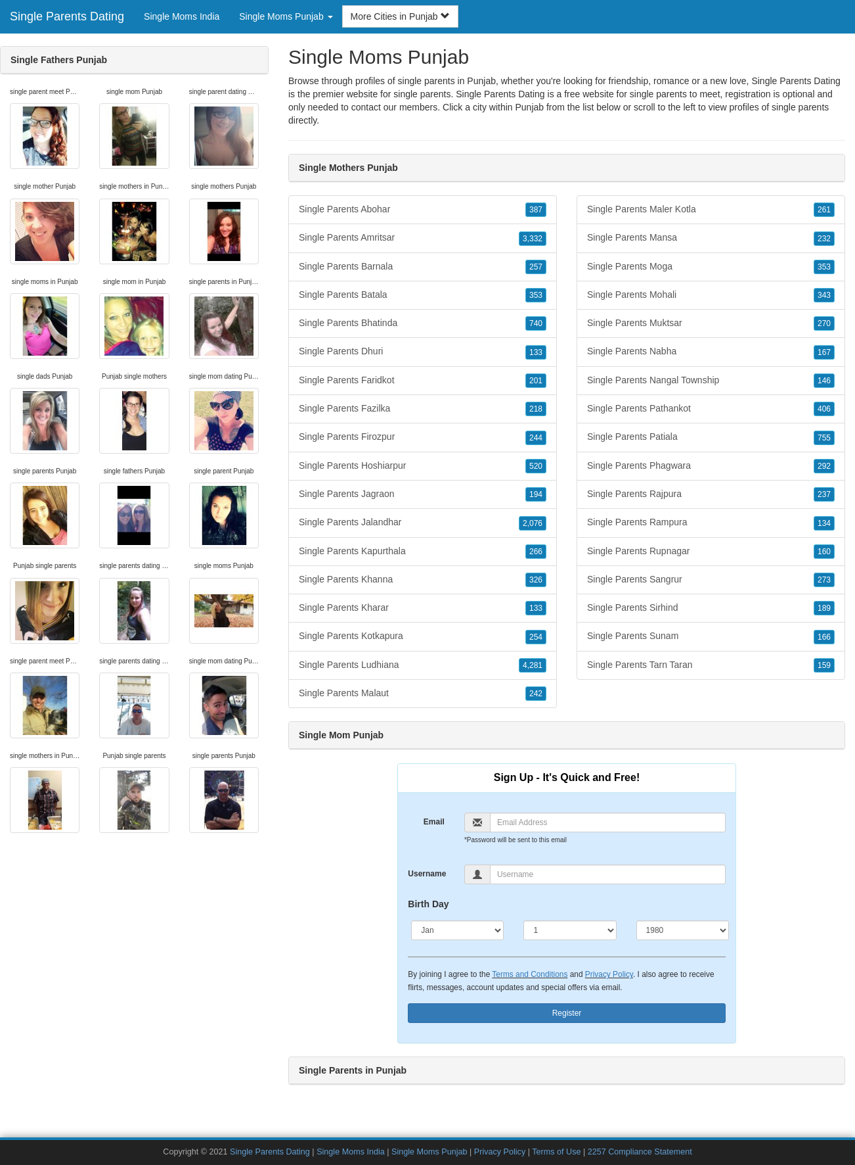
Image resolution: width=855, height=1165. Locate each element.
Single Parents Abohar (422, 209)
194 (535, 494)
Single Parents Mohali (711, 295)
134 (824, 523)
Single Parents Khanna (422, 580)
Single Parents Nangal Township (711, 380)
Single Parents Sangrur (711, 580)
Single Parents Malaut (422, 693)
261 (824, 209)
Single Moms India (181, 16)
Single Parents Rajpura (711, 494)
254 (535, 637)
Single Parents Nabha (711, 352)
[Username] (608, 874)
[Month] (457, 930)
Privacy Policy (609, 974)
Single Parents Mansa (711, 238)
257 (535, 267)
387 (535, 209)
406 (824, 409)
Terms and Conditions (529, 974)
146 (824, 380)
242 (535, 693)
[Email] (608, 822)
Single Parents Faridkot (422, 380)
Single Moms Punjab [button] (285, 16)
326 (535, 579)
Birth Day (428, 904)
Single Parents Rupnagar (711, 551)
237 (824, 494)
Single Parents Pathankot (711, 409)
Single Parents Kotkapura (422, 636)
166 (824, 637)
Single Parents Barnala (422, 267)
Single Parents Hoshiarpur (422, 466)
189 (824, 608)
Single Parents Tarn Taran (711, 665)
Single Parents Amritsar (422, 238)
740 (535, 323)
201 (535, 380)
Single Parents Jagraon (422, 494)
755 (824, 437)
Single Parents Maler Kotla (711, 209)
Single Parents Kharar (422, 608)
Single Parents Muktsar (711, 323)
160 (824, 551)
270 (824, 323)
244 (535, 437)
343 (824, 295)
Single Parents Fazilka (422, 409)
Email (434, 821)
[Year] (682, 930)
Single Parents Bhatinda (422, 323)
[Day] (569, 930)
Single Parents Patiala (711, 437)
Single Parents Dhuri (422, 352)
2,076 (532, 523)
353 (535, 295)
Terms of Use (556, 1151)
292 (824, 466)
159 (824, 665)
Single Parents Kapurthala (422, 551)
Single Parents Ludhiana (422, 665)
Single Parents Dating (67, 16)
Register (567, 1013)
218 (535, 409)
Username (427, 873)
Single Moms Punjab (429, 1151)
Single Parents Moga (711, 267)
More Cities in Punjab (400, 16)
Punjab (529, 107)
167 (824, 352)
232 (824, 238)
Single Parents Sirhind (711, 608)
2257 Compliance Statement (640, 1151)
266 (535, 551)
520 (535, 466)
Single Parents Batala (422, 295)
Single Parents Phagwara (711, 466)
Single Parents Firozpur (422, 437)
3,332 (532, 238)
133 (535, 352)
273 (824, 579)
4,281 (532, 665)
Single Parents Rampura (711, 522)
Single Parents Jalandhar (422, 522)
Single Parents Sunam (711, 636)
